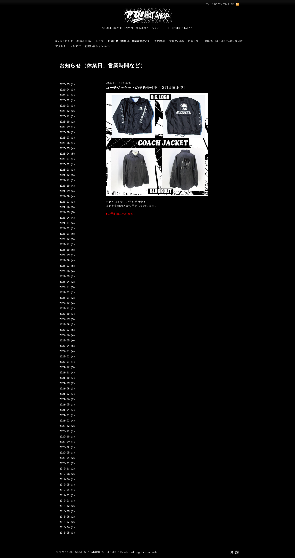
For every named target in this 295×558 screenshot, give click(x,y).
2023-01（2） (67, 298)
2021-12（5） (67, 367)
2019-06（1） (67, 479)
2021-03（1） (67, 415)
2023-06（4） (67, 271)
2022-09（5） (67, 319)
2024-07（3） (67, 201)
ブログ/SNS (176, 41)
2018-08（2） (67, 516)
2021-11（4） (67, 372)
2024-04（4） (67, 217)
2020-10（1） (67, 436)
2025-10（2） (67, 121)
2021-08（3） (67, 388)
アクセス (60, 46)
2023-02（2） (67, 292)
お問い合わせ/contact (98, 46)
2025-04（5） (67, 153)
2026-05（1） (67, 84)
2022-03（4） (67, 351)
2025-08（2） (67, 132)
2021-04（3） (67, 410)
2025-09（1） (67, 127)
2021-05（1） (67, 404)
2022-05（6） (67, 340)
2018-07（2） (67, 522)
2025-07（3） (67, 137)
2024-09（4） (67, 191)
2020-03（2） (67, 463)
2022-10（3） (67, 314)
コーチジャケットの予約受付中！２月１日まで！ (146, 87)
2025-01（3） (67, 169)
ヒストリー (194, 41)
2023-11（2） (67, 244)
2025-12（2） (67, 111)
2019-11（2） (67, 468)
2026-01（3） (67, 105)
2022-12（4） (67, 303)
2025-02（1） (67, 164)
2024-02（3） (67, 228)
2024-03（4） (67, 223)
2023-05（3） (67, 276)
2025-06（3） (67, 143)
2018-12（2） (67, 506)
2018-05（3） (67, 532)
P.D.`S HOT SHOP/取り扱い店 (224, 41)
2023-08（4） (67, 260)
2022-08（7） (67, 324)
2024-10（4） (67, 185)
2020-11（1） (67, 431)
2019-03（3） (67, 495)
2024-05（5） (67, 212)
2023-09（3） (67, 255)
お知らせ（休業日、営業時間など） (129, 41)
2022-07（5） (67, 330)
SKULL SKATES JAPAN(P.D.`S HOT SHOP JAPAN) (97, 552)
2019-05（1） (67, 484)
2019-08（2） (67, 474)
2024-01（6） (67, 233)
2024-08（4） (67, 196)
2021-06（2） (67, 399)
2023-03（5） (67, 287)
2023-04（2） (67, 282)
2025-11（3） (67, 116)
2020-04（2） (67, 458)
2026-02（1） (67, 100)
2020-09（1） (67, 442)
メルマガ (75, 46)
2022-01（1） (67, 362)
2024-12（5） (67, 175)
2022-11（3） (67, 308)
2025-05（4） (67, 148)
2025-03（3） (67, 159)
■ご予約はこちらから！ (121, 214)
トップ (100, 41)
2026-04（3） (67, 89)
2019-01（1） (67, 500)
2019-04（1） (67, 490)
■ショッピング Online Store (73, 41)
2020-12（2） (67, 426)
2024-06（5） (67, 207)
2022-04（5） (67, 346)
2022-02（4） (67, 356)
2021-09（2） (67, 383)
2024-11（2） (67, 180)
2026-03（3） (67, 95)
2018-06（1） (67, 527)
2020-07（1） (67, 447)
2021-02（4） (67, 420)
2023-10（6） (67, 249)
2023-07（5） (67, 266)
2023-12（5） (67, 239)
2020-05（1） (67, 452)
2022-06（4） (67, 335)
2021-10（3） (67, 378)
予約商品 (159, 41)
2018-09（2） (67, 511)
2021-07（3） (67, 394)
